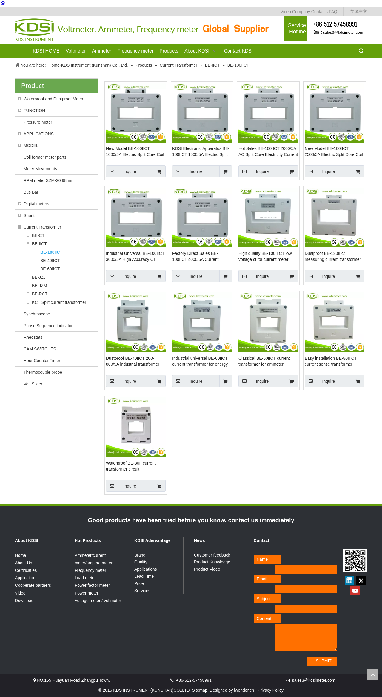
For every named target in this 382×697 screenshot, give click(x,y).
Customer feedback (212, 555)
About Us (23, 562)
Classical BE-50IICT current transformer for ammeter (264, 361)
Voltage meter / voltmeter (98, 600)
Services (142, 590)
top (372, 674)
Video (286, 11)
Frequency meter (90, 570)
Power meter (86, 593)
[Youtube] (355, 590)
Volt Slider (33, 384)
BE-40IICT (50, 260)
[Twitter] (361, 580)
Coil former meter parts (45, 157)
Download (24, 600)
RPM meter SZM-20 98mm (48, 180)
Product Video (207, 569)
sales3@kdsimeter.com (343, 32)
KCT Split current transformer (59, 302)
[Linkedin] (349, 580)
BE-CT (38, 235)
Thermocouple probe (43, 372)
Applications (26, 577)
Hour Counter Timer (42, 360)
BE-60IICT (50, 268)
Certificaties (26, 570)
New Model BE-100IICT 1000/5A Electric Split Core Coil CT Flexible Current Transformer (135, 151)
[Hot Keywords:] (361, 51)
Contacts (319, 11)
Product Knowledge (212, 562)
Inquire (121, 171)
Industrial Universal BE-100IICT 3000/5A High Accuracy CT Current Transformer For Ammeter (135, 256)
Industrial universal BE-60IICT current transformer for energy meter (200, 361)
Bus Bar (31, 192)
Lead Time (144, 576)
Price (139, 583)
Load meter (85, 577)
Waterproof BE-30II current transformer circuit (131, 466)
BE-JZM (39, 285)
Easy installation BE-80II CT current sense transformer (331, 361)
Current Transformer (42, 227)
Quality (140, 562)
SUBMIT (324, 660)
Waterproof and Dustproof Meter (53, 98)
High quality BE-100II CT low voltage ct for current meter (265, 256)
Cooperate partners (33, 585)
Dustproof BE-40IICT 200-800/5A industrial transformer (132, 361)
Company (301, 11)
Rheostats (33, 337)
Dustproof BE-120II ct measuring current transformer (333, 256)
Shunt (29, 215)
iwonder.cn (244, 690)
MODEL (31, 145)
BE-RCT (39, 294)
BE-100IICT (51, 252)
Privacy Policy (271, 690)
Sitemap (199, 690)
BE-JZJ (39, 277)
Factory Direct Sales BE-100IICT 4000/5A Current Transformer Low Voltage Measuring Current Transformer (201, 256)
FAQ (333, 11)
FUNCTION (34, 110)
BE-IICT (39, 243)
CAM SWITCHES (40, 349)
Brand (139, 555)
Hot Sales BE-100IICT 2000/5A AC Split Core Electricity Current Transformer (268, 151)
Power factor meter (92, 585)
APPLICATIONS (39, 133)
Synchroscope (37, 314)
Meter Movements (40, 168)
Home (20, 555)
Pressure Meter (38, 122)
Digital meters (36, 203)
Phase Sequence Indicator (48, 325)
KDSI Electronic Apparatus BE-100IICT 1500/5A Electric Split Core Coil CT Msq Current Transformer (200, 151)
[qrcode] (355, 560)
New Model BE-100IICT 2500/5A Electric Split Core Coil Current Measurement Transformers (334, 151)
